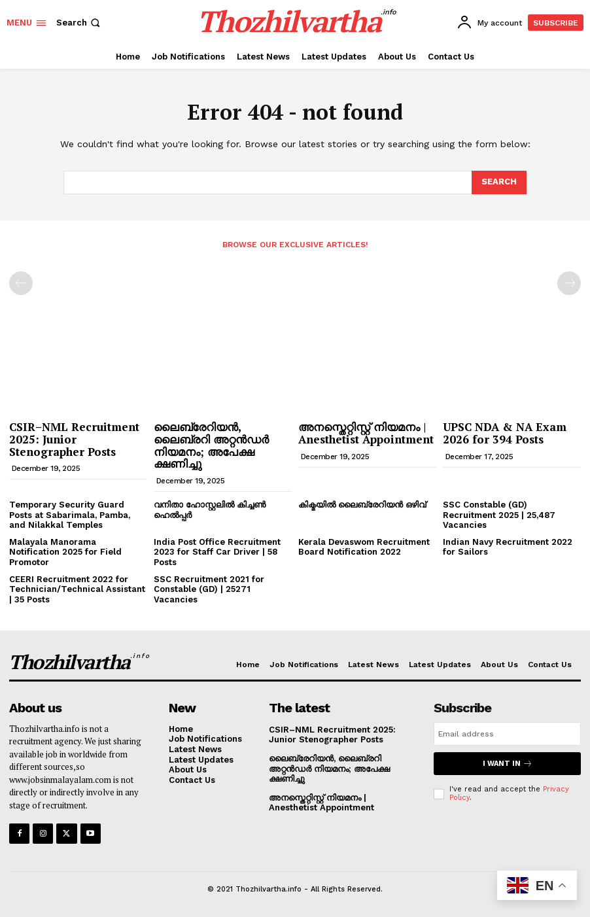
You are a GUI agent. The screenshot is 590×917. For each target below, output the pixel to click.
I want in (507, 764)
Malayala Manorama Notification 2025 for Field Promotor (65, 552)
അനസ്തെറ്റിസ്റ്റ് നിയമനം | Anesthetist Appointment (366, 433)
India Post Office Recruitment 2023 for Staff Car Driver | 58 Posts (217, 552)
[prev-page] (21, 283)
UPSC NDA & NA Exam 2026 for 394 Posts (504, 433)
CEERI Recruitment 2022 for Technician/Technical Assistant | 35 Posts (77, 589)
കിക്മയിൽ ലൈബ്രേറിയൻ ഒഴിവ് (362, 505)
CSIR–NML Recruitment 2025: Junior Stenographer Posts (74, 438)
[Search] (499, 182)
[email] (507, 734)
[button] (79, 22)
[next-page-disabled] (569, 283)
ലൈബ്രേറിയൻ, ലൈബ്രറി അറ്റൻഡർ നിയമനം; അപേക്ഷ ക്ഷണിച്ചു (211, 445)
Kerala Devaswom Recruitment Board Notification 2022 (364, 547)
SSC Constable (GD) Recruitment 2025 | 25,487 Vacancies (499, 515)
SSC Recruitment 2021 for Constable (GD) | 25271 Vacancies (209, 589)
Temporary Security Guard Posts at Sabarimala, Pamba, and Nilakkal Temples (69, 515)
